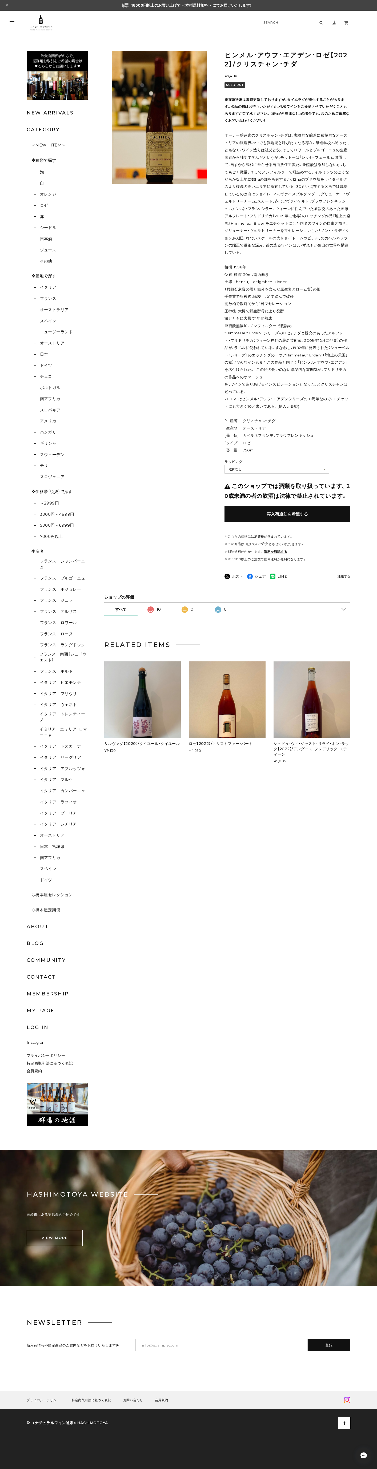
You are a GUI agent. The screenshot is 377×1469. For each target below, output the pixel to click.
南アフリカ (50, 398)
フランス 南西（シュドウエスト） (63, 657)
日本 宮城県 (52, 846)
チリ (44, 465)
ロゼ (44, 205)
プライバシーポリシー (46, 1055)
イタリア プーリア (58, 813)
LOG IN (38, 1027)
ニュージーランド (56, 331)
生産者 (37, 551)
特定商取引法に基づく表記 (50, 1063)
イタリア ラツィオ (58, 801)
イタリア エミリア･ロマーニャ (63, 732)
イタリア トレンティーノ (62, 716)
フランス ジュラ (56, 600)
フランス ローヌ (56, 633)
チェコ (46, 376)
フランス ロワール (58, 622)
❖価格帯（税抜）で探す (52, 491)
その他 (46, 261)
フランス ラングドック (62, 644)
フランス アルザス (58, 611)
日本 (44, 354)
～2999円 (49, 503)
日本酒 (46, 238)
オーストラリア (54, 309)
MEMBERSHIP (48, 994)
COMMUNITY (46, 960)
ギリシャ (48, 443)
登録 (329, 1345)
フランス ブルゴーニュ (62, 578)
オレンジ (48, 194)
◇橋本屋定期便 (45, 909)
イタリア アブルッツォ (62, 768)
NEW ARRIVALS (50, 113)
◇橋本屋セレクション (52, 894)
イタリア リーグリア (60, 757)
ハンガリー (50, 432)
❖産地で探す (43, 275)
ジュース (48, 249)
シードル (48, 227)
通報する (344, 576)
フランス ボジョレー (60, 589)
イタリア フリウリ (58, 693)
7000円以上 (51, 536)
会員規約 (34, 1071)
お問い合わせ (133, 1400)
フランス (48, 298)
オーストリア (52, 343)
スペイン (48, 320)
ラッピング (233, 461)
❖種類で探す (43, 160)
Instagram (36, 1042)
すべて (120, 609)
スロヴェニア (52, 476)
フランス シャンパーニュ (62, 564)
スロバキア (50, 409)
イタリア (48, 287)
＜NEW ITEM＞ (48, 145)
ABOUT (38, 927)
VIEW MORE (55, 1238)
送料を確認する (275, 552)
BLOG (35, 943)
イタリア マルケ (56, 779)
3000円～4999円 (57, 514)
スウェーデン (52, 454)
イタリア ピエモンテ (60, 682)
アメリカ (48, 420)
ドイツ (46, 365)
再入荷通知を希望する (287, 514)
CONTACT (41, 977)
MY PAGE (41, 1011)
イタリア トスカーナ (60, 746)
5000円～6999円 (57, 525)
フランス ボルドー (58, 671)
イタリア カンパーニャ (62, 790)
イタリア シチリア (58, 824)
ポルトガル (50, 387)
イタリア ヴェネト (58, 704)
